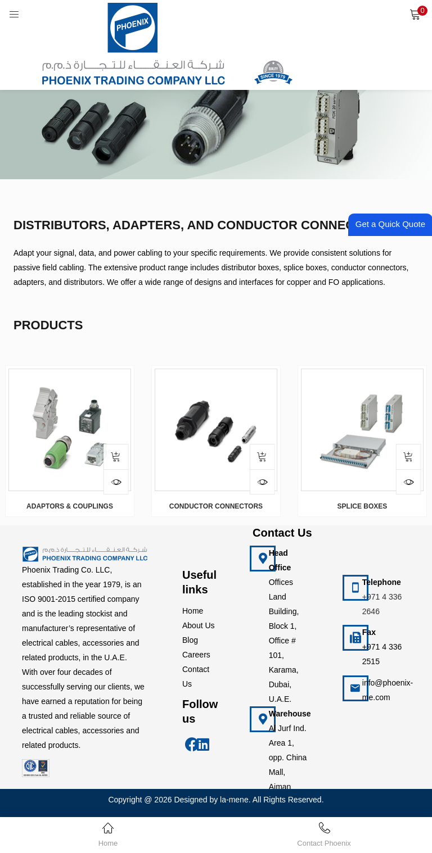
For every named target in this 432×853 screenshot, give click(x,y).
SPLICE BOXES (363, 506)
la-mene (234, 799)
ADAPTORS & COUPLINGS (69, 506)
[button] (415, 14)
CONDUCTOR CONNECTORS (216, 506)
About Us (198, 625)
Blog (190, 640)
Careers (196, 654)
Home (192, 610)
